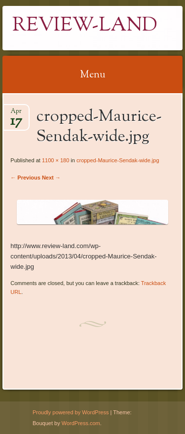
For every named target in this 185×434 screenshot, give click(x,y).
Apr (16, 114)
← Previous (25, 178)
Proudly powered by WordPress (71, 412)
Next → (51, 178)
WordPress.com (81, 423)
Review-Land (84, 26)
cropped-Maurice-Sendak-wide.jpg (117, 160)
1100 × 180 (55, 160)
